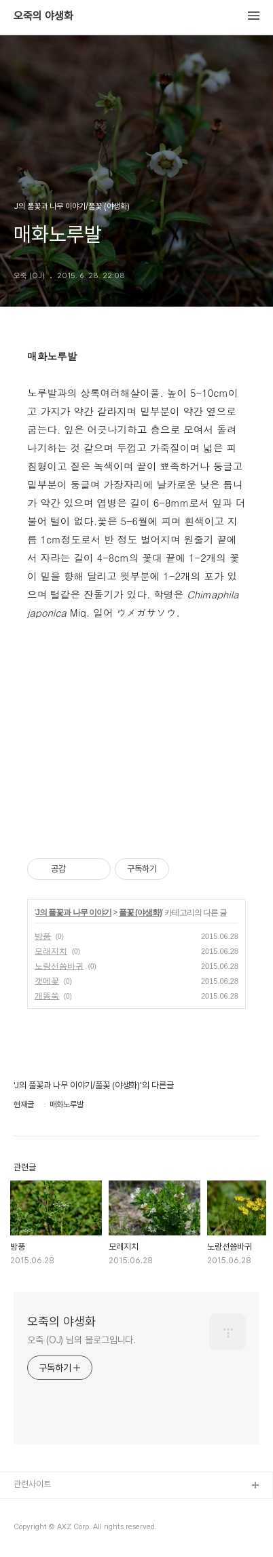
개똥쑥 (47, 996)
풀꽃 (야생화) (140, 912)
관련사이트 (32, 1484)
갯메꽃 (47, 981)
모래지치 (51, 951)
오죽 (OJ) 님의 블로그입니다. (81, 1339)
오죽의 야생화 (43, 16)
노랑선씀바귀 (59, 966)
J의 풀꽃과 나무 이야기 (73, 912)
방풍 (43, 936)
